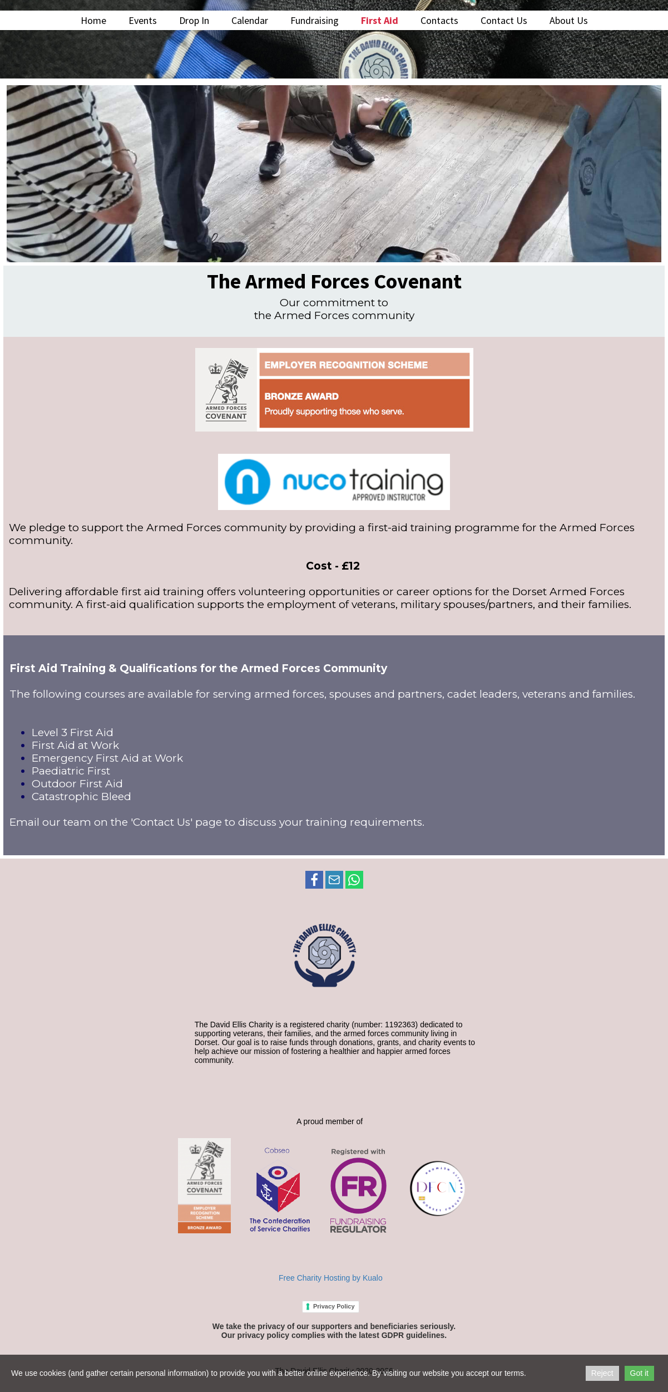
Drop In (194, 20)
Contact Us (504, 20)
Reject (602, 1373)
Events (142, 20)
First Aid (379, 20)
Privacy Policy (334, 1306)
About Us (569, 20)
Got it (639, 1373)
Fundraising (314, 20)
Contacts (439, 20)
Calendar (249, 20)
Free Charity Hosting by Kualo (331, 1277)
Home (93, 20)
